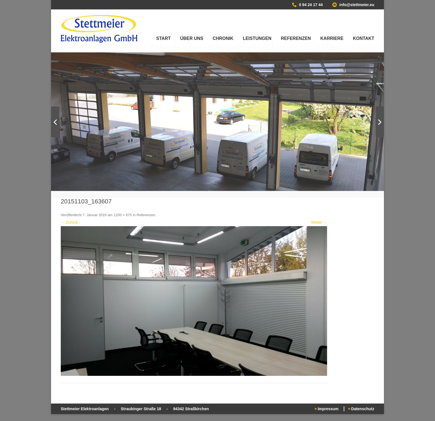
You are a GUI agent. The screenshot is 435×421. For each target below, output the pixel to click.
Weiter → (319, 222)
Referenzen (296, 38)
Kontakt (363, 38)
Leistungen (257, 38)
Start (163, 38)
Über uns (191, 38)
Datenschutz (362, 409)
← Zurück (69, 222)
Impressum (328, 409)
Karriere (332, 38)
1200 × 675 (123, 215)
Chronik (223, 38)
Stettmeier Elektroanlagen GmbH (99, 29)
